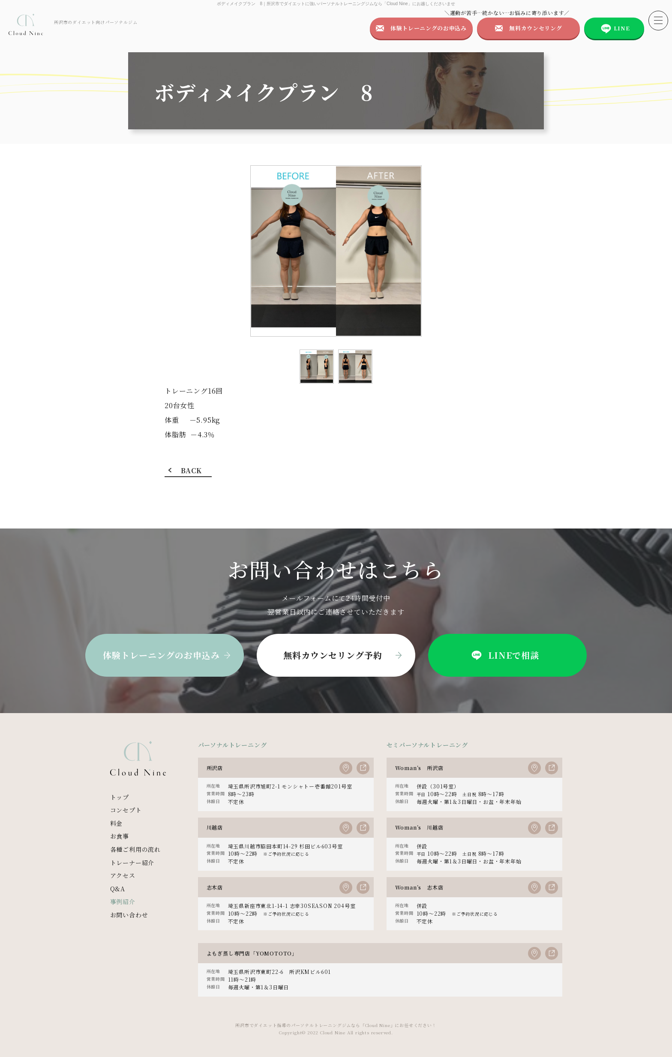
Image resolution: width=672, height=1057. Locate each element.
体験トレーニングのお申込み (428, 28)
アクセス (122, 875)
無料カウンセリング (535, 28)
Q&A (117, 888)
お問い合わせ (129, 915)
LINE (622, 28)
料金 (116, 823)
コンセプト (126, 810)
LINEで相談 (504, 655)
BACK (191, 470)
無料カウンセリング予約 (332, 655)
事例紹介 (122, 901)
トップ (119, 797)
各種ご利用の (135, 849)
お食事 (119, 836)
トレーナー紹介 (132, 862)
